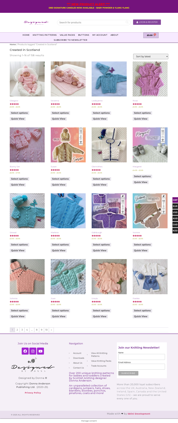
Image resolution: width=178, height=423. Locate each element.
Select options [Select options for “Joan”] (60, 310)
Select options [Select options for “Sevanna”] (60, 113)
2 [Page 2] (17, 330)
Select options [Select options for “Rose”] (142, 113)
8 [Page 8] (36, 330)
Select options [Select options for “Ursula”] (101, 310)
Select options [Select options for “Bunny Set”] (19, 179)
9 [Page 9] (41, 330)
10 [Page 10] (46, 330)
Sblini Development (139, 414)
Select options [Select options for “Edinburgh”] (101, 244)
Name (120, 353)
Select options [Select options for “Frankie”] (142, 310)
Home (26, 35)
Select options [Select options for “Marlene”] (60, 244)
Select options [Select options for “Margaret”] (142, 176)
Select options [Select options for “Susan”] (60, 179)
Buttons (83, 35)
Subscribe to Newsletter (70, 40)
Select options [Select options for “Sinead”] (19, 244)
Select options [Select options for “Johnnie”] (19, 310)
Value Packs (67, 35)
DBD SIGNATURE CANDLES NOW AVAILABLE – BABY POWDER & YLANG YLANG (89, 8)
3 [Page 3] (22, 330)
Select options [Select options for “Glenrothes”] (101, 179)
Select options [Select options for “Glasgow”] (19, 113)
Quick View (17, 118)
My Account (99, 35)
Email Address (124, 362)
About (115, 35)
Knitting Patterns (45, 35)
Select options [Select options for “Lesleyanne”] (101, 113)
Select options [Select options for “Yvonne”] (142, 244)
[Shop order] (150, 56)
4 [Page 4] (27, 330)
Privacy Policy (33, 393)
